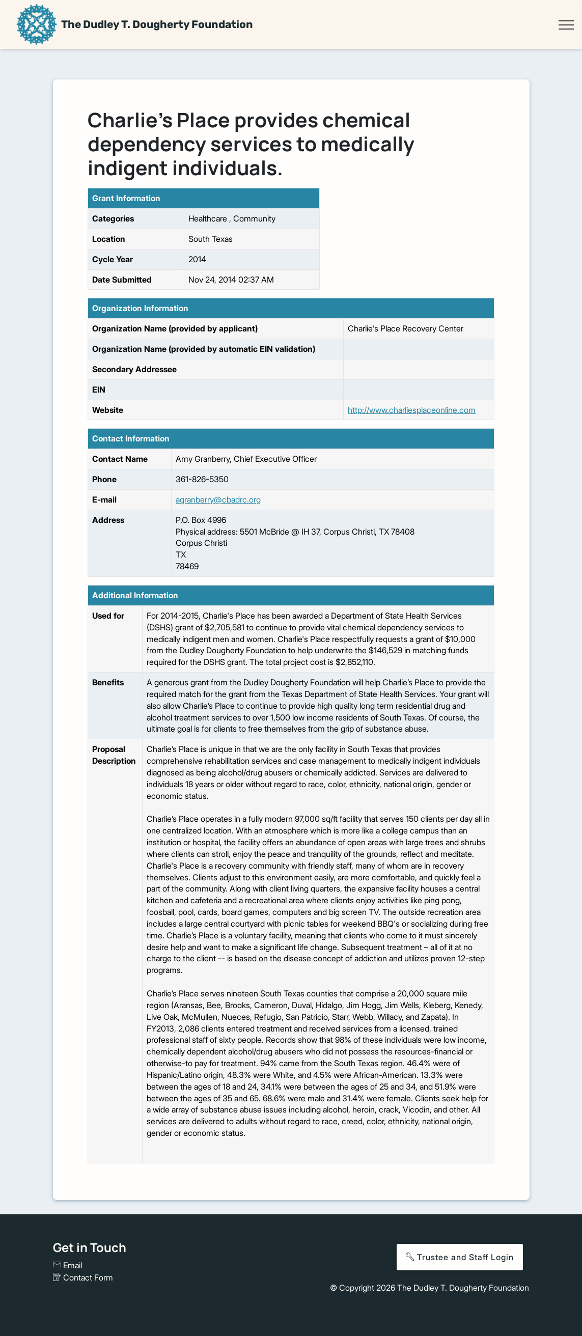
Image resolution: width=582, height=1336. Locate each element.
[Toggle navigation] (566, 25)
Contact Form (83, 1277)
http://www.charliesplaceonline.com (412, 410)
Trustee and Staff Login (460, 1257)
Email (67, 1265)
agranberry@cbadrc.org (218, 499)
